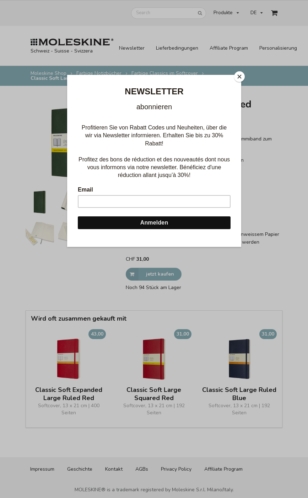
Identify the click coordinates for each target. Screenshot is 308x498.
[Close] (239, 76)
